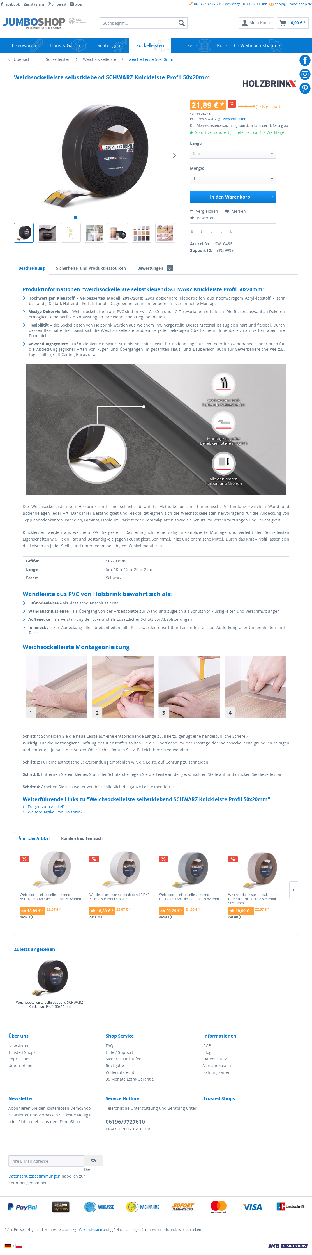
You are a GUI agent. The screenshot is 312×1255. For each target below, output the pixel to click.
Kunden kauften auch (82, 838)
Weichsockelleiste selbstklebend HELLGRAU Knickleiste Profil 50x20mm (189, 897)
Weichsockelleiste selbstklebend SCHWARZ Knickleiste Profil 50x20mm (49, 1004)
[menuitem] (256, 23)
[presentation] (51, 1142)
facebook (10, 4)
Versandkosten (217, 1065)
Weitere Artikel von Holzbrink (52, 812)
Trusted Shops (22, 1052)
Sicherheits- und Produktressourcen (91, 268)
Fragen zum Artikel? (44, 806)
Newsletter (18, 1045)
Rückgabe (115, 1065)
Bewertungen (155, 268)
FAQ (109, 1045)
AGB (207, 1045)
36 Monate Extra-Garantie (130, 1079)
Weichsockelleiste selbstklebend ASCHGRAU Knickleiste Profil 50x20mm (50, 897)
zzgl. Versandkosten (230, 118)
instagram (34, 4)
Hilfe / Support (119, 1052)
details (26, 917)
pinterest (57, 4)
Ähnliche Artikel (34, 838)
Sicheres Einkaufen (124, 1058)
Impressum (19, 1058)
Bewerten (202, 217)
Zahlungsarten (217, 1072)
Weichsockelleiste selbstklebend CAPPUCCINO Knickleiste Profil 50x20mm (253, 899)
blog (76, 4)
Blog (207, 1052)
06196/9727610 (125, 1121)
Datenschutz (215, 1058)
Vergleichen (204, 211)
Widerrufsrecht (120, 1072)
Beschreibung (32, 268)
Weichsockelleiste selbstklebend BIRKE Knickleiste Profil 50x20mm (119, 897)
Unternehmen (21, 1065)
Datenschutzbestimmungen (34, 1176)
